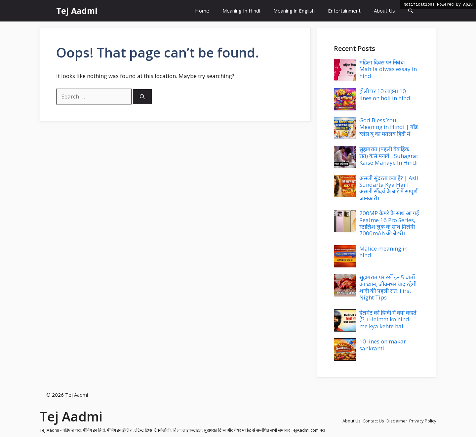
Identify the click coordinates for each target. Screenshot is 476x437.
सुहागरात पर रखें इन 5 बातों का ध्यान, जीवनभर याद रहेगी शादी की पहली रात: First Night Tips (387, 287)
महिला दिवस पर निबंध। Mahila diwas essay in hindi (388, 69)
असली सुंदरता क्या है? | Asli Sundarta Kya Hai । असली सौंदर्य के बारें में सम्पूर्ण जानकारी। (388, 188)
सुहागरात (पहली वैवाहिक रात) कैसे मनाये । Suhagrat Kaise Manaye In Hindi (388, 155)
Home (202, 10)
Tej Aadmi (77, 10)
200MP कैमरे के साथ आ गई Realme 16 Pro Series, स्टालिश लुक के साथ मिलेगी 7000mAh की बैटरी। (389, 223)
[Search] (142, 96)
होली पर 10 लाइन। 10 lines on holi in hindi (385, 94)
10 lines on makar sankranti (382, 345)
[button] (411, 10)
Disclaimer (396, 421)
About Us (384, 10)
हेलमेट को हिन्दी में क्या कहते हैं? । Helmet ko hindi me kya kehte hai (387, 319)
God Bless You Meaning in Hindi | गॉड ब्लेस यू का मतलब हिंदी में (388, 127)
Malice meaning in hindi (383, 252)
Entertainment (344, 10)
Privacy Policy (422, 421)
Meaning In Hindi (241, 10)
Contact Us (373, 421)
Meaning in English (294, 10)
